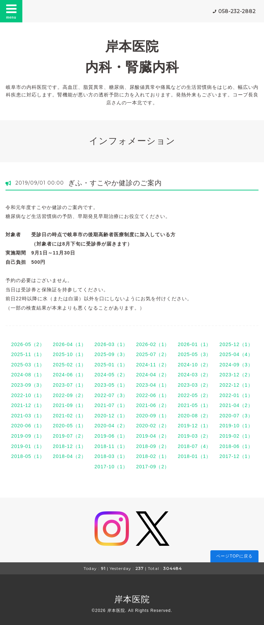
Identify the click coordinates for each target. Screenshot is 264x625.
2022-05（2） (194, 395)
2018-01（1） (194, 456)
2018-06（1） (236, 446)
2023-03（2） (194, 385)
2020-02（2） (152, 425)
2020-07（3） (236, 415)
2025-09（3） (111, 354)
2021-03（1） (27, 415)
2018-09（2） (152, 446)
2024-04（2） (152, 374)
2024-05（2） (111, 374)
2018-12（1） (69, 446)
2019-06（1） (111, 436)
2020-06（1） (27, 425)
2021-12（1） (27, 405)
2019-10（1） (236, 425)
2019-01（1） (27, 446)
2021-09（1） (69, 405)
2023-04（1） (152, 385)
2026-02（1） (152, 344)
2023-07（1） (69, 385)
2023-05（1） (111, 385)
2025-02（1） (69, 364)
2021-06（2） (152, 405)
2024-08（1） (27, 374)
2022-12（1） (236, 385)
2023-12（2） (236, 374)
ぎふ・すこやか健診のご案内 (115, 183)
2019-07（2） (69, 436)
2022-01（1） (236, 395)
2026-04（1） (69, 344)
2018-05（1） (27, 456)
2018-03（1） (111, 456)
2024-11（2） (152, 364)
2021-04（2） (236, 405)
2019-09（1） (27, 436)
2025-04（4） (236, 354)
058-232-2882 (237, 11)
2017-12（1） (236, 456)
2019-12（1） (194, 425)
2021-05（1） (194, 405)
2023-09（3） (27, 385)
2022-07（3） (111, 395)
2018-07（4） (194, 446)
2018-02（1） (152, 456)
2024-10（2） (194, 364)
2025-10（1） (69, 354)
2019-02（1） (236, 436)
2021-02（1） (69, 415)
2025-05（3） (194, 354)
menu (11, 11)
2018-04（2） (69, 456)
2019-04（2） (152, 436)
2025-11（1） (27, 354)
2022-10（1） (27, 395)
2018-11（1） (111, 446)
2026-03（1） (111, 344)
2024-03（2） (194, 374)
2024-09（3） (236, 364)
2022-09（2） (69, 395)
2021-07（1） (111, 405)
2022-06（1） (152, 395)
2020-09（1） (152, 415)
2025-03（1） (27, 364)
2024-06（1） (69, 374)
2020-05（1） (69, 425)
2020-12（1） (111, 415)
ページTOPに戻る (234, 556)
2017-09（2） (152, 466)
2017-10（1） (111, 466)
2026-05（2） (27, 344)
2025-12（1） (236, 344)
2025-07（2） (152, 354)
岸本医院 (132, 599)
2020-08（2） (194, 415)
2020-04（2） (111, 425)
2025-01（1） (111, 364)
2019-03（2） (194, 436)
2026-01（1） (194, 344)
